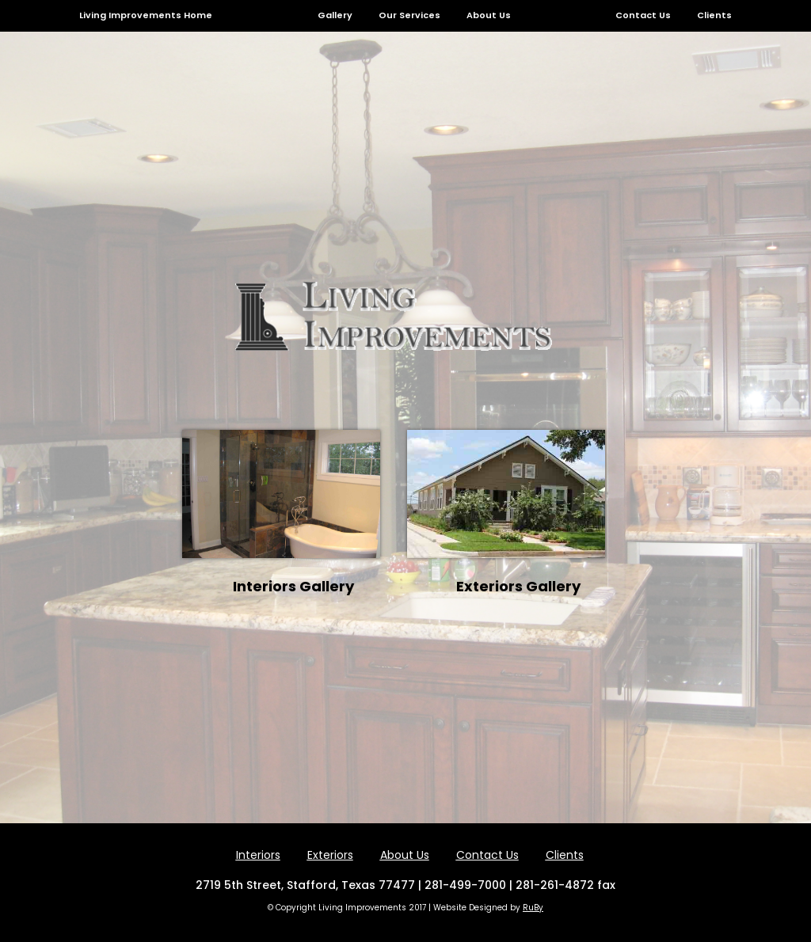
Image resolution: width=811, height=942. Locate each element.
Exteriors (330, 855)
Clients (714, 15)
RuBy (533, 908)
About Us (488, 15)
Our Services (409, 15)
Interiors (258, 855)
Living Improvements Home (145, 15)
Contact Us (643, 15)
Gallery (335, 15)
